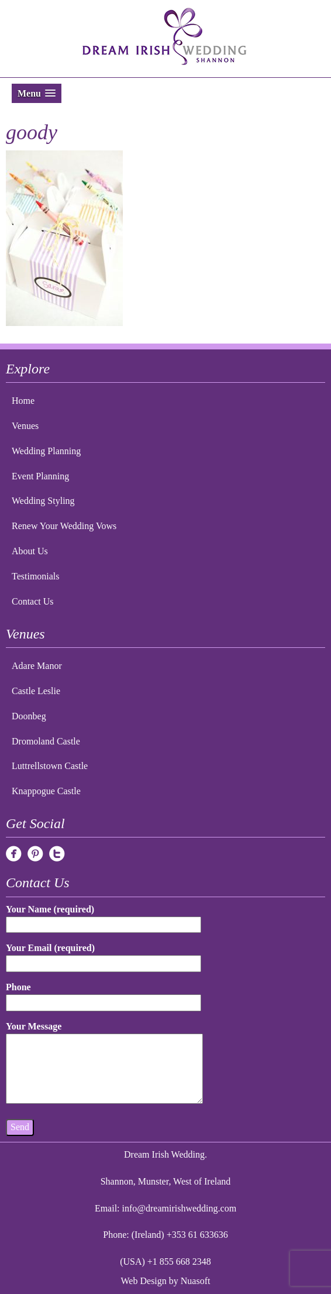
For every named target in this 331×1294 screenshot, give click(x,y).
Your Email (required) (103, 955)
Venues (25, 426)
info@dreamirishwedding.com (179, 1208)
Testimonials (36, 576)
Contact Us (33, 601)
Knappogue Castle (46, 791)
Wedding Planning (46, 451)
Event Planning (40, 476)
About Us (30, 551)
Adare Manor (37, 666)
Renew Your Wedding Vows (64, 526)
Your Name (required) (103, 916)
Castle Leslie (36, 691)
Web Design (144, 1281)
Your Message (104, 1063)
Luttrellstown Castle (50, 766)
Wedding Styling (43, 501)
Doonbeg (29, 716)
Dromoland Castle (46, 741)
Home (23, 401)
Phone (103, 994)
